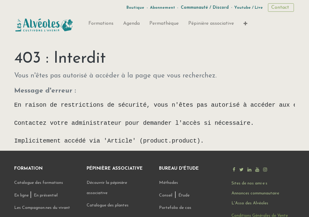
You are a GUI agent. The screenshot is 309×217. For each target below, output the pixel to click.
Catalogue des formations (38, 182)
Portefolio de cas (175, 207)
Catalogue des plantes (108, 205)
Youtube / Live (248, 8)
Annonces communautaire (255, 192)
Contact (281, 7)
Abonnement (162, 8)
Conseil (165, 195)
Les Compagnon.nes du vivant (42, 207)
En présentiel (46, 195)
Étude (184, 195)
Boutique (135, 8)
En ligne (22, 195)
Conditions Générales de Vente (259, 215)
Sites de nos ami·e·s (249, 183)
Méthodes (168, 182)
